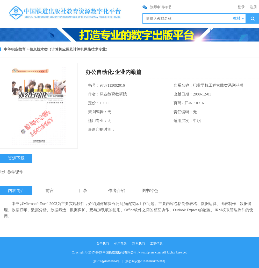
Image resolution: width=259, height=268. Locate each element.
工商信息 (156, 243)
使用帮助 (120, 243)
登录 (241, 7)
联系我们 (138, 243)
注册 (253, 7)
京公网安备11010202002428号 (145, 261)
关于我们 (102, 243)
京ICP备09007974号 (106, 261)
